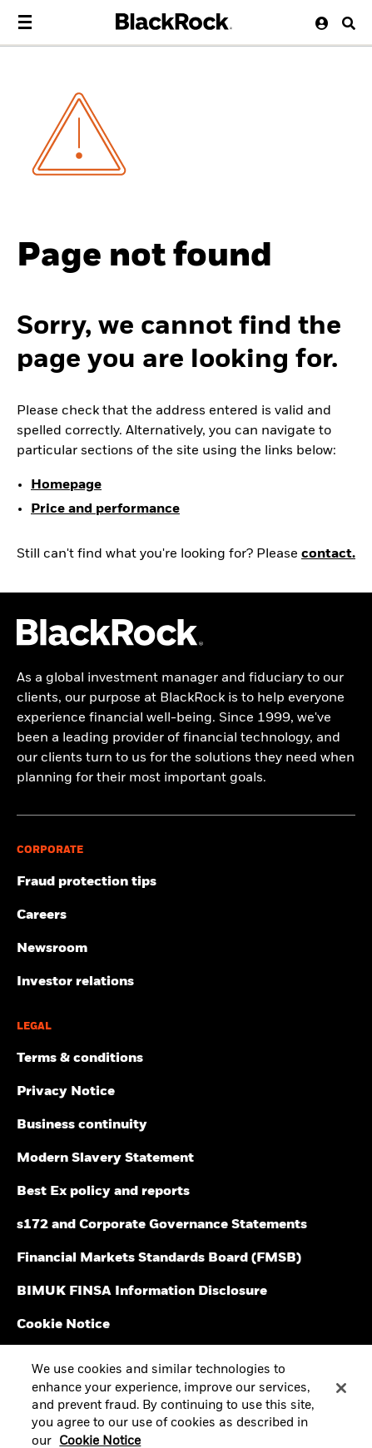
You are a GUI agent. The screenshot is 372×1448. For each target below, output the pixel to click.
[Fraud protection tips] (186, 882)
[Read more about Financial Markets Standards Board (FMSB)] (186, 1258)
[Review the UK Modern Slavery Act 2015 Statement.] (186, 1158)
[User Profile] (317, 23)
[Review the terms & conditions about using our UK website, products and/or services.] (186, 1059)
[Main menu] (25, 22)
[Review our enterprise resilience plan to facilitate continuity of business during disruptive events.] (186, 1125)
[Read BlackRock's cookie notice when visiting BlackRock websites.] (186, 1325)
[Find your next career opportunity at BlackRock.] (186, 915)
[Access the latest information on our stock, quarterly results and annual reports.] (186, 982)
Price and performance (105, 509)
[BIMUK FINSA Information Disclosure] (186, 1292)
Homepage (66, 485)
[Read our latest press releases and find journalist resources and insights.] (186, 949)
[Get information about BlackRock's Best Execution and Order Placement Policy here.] (186, 1192)
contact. (328, 554)
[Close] (341, 1398)
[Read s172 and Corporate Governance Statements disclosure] (186, 1225)
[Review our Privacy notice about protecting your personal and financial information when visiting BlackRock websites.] (186, 1092)
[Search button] (342, 23)
